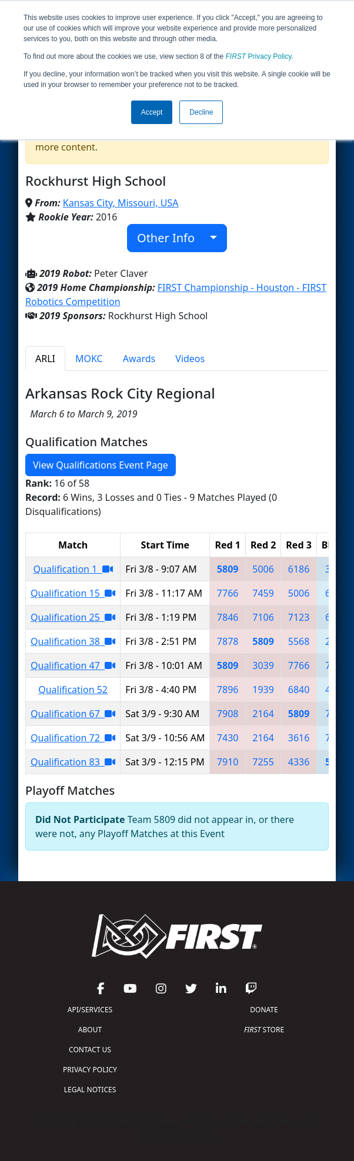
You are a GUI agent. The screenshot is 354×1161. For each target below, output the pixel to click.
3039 (263, 665)
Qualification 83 (73, 761)
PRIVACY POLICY (90, 1070)
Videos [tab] (190, 358)
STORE (264, 1030)
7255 (263, 761)
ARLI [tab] (45, 358)
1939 (263, 689)
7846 (228, 617)
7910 (228, 761)
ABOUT (90, 1030)
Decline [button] (201, 112)
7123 (299, 617)
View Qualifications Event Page (100, 465)
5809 (228, 569)
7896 (228, 689)
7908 (228, 713)
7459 (263, 593)
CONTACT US (90, 1050)
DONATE (264, 1010)
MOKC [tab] (89, 358)
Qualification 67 (73, 713)
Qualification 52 (73, 689)
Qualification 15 (73, 593)
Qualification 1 (73, 569)
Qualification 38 (73, 641)
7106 (263, 617)
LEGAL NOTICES (90, 1090)
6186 (299, 569)
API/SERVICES (90, 1010)
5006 (263, 569)
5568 (299, 641)
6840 (299, 689)
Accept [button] (152, 112)
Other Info (172, 238)
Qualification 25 (73, 617)
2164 (263, 713)
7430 (228, 737)
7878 (228, 641)
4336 (299, 761)
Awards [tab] (139, 358)
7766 (228, 593)
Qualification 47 (73, 665)
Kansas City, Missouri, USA (121, 202)
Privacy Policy (259, 56)
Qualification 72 (73, 737)
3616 (299, 737)
